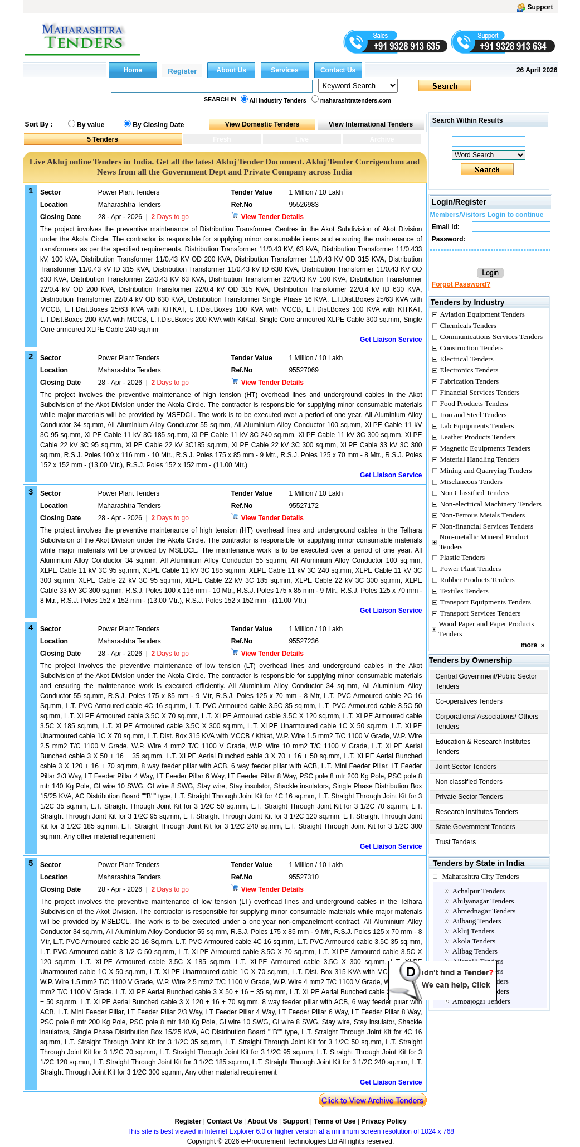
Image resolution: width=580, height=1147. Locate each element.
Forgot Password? (461, 284)
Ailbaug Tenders (476, 921)
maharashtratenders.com (355, 100)
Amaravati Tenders (480, 981)
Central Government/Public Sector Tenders (486, 681)
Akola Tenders (474, 941)
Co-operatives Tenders (469, 701)
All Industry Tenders (278, 100)
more (529, 645)
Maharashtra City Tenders (480, 876)
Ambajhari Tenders (480, 991)
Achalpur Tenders (478, 891)
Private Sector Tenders (469, 797)
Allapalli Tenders (478, 961)
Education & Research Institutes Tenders (483, 747)
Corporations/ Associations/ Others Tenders (487, 721)
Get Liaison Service (391, 339)
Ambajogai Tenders (481, 1001)
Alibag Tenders (475, 951)
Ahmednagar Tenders (484, 911)
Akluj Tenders (473, 931)
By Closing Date (158, 125)
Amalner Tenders (478, 971)
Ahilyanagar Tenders (483, 901)
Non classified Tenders (469, 782)
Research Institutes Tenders (477, 812)
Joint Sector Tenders (466, 767)
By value (90, 125)
